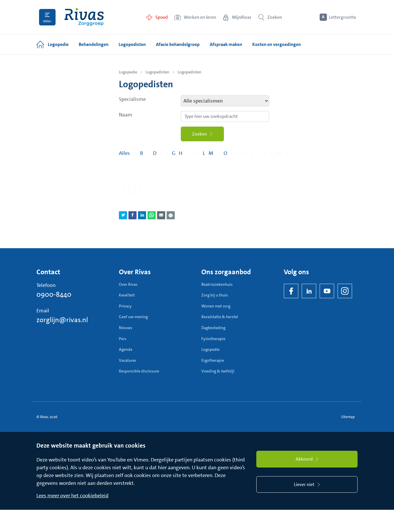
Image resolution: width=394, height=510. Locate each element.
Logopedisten (157, 72)
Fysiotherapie (213, 338)
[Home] (84, 17)
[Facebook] (291, 291)
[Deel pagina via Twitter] (123, 215)
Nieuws (125, 327)
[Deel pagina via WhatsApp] (152, 215)
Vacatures (127, 360)
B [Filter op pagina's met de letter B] (141, 153)
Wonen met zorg (215, 306)
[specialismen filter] (225, 100)
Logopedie (128, 72)
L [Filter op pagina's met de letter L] (204, 153)
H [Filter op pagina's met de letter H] (181, 153)
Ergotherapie (212, 360)
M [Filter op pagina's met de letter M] (211, 153)
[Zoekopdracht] (225, 116)
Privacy (125, 306)
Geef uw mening (133, 317)
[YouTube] (327, 291)
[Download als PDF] (171, 215)
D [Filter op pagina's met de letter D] (155, 153)
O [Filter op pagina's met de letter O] (225, 153)
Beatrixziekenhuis (217, 284)
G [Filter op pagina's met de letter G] (173, 153)
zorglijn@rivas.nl (62, 319)
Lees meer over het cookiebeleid (72, 495)
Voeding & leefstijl (217, 371)
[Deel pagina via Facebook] (132, 215)
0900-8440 (53, 294)
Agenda (125, 349)
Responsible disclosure (139, 371)
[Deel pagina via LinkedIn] (142, 215)
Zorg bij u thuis (214, 295)
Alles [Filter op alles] (124, 153)
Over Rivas (128, 284)
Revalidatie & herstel (219, 317)
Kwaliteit (127, 295)
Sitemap (348, 416)
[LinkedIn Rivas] (309, 291)
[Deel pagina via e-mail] (161, 215)
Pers (122, 338)
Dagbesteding (213, 327)
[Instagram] (345, 291)
